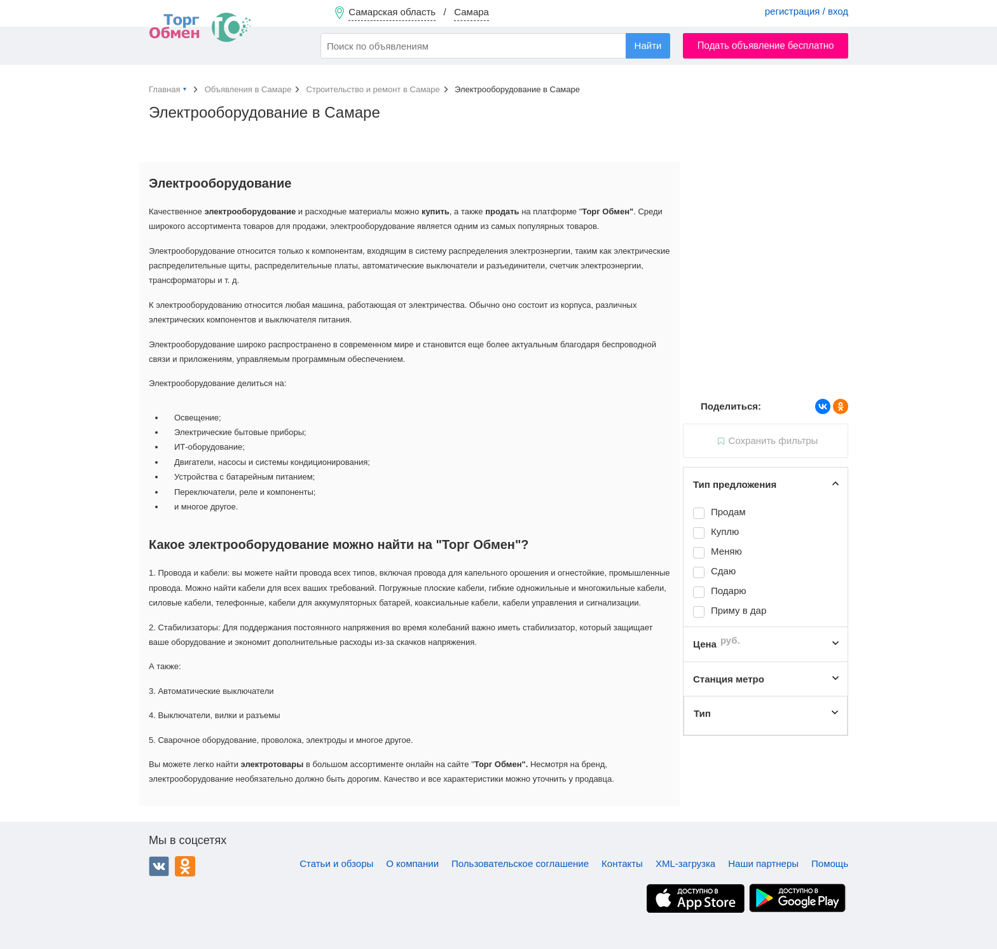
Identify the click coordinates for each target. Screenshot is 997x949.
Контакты (622, 863)
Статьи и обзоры (336, 863)
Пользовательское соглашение (520, 863)
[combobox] (495, 46)
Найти (648, 45)
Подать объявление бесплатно (766, 45)
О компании (412, 863)
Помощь (829, 863)
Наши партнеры (763, 863)
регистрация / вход (806, 11)
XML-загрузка (685, 863)
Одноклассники (185, 866)
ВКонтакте (159, 866)
